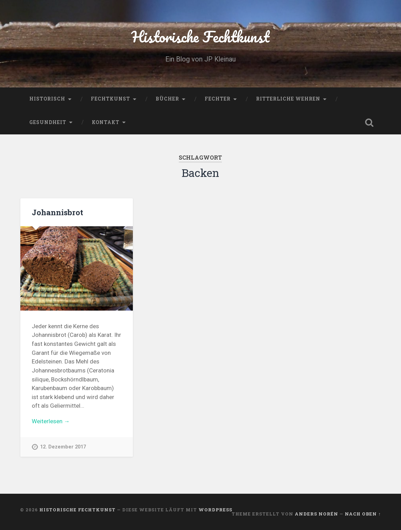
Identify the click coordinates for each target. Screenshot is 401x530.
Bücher (167, 99)
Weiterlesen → (51, 421)
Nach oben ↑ (363, 514)
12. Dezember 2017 (63, 447)
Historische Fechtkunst (200, 36)
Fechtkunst (110, 99)
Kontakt (105, 122)
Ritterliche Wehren (288, 99)
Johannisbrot (57, 212)
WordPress (215, 509)
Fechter (218, 99)
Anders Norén (316, 514)
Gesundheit (47, 122)
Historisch (47, 99)
